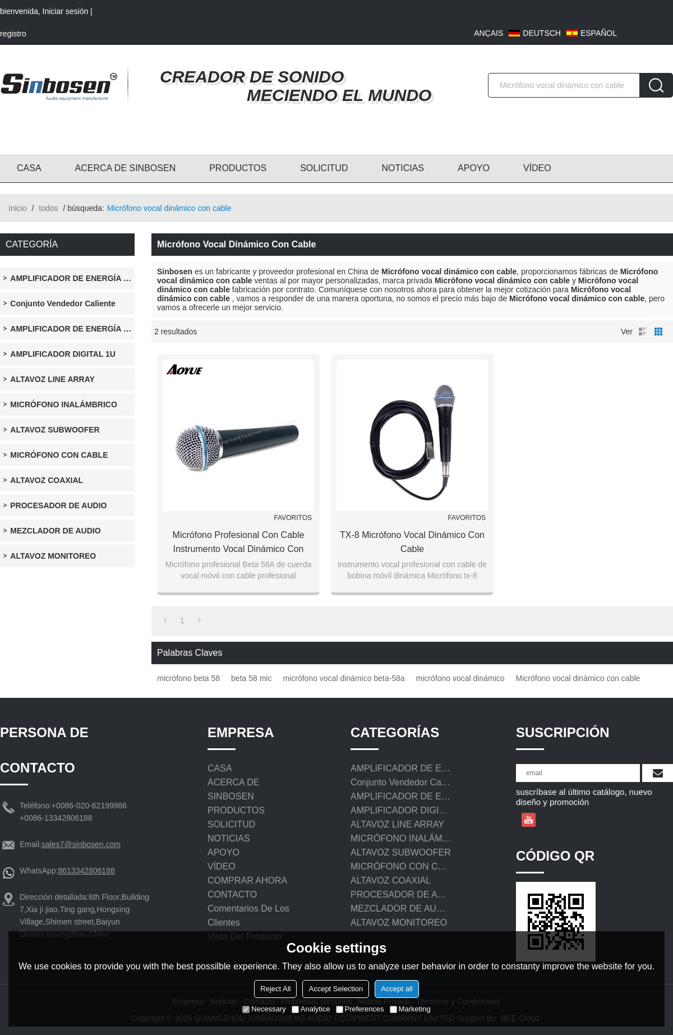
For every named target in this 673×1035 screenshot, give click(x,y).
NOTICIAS (402, 168)
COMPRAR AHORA (247, 880)
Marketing (410, 1009)
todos (48, 208)
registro (13, 33)
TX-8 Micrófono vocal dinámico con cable (412, 542)
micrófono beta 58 (188, 678)
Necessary (263, 1009)
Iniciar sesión (66, 11)
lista (642, 331)
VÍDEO (537, 168)
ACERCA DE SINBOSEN (125, 168)
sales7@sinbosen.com (81, 844)
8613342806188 (86, 870)
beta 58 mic (251, 678)
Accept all (396, 989)
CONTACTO (232, 894)
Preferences (360, 1009)
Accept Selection (335, 989)
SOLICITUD (324, 168)
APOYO (474, 168)
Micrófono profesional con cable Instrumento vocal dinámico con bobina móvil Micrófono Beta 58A (238, 543)
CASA (29, 168)
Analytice (311, 1009)
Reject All (275, 989)
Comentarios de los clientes (248, 915)
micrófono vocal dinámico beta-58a (343, 678)
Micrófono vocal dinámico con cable (578, 678)
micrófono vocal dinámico (460, 678)
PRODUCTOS (237, 168)
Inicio (17, 208)
